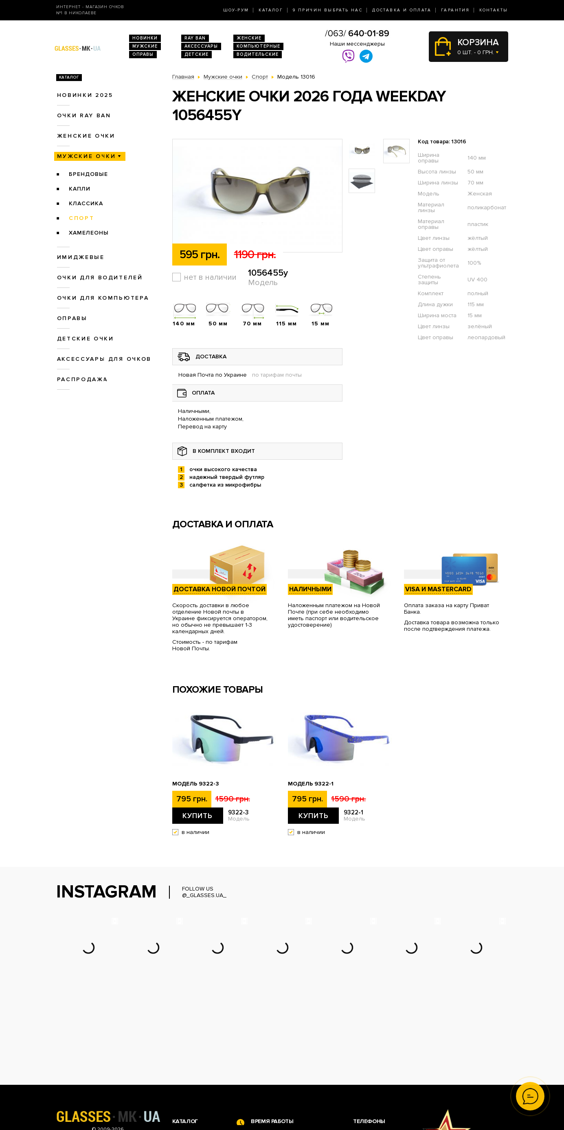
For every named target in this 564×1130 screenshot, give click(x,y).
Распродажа (82, 379)
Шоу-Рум (236, 10)
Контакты (493, 10)
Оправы (143, 54)
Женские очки (86, 135)
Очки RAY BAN (84, 115)
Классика (86, 203)
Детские (196, 54)
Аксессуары (201, 46)
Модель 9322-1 (311, 784)
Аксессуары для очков (104, 358)
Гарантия (455, 10)
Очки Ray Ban (190, 1058)
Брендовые (88, 174)
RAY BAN (195, 38)
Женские (249, 38)
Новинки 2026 (191, 1049)
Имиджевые (81, 257)
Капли (79, 188)
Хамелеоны (89, 232)
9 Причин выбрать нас (327, 10)
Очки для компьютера (103, 297)
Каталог (271, 10)
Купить (197, 815)
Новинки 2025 (85, 95)
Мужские (145, 46)
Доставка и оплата (401, 10)
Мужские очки (86, 156)
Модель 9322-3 (195, 784)
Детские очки (85, 338)
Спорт (81, 218)
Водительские (258, 54)
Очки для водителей (100, 277)
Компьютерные (258, 46)
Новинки (145, 38)
